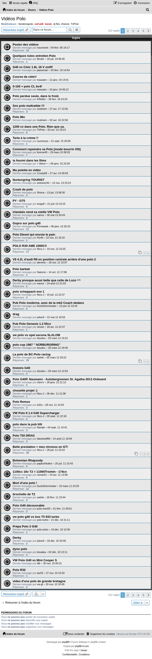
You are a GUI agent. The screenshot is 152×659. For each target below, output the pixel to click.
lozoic (48, 24)
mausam (42, 79)
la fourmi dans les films (29, 160)
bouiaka (41, 552)
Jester (84, 650)
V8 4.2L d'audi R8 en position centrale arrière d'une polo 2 (54, 259)
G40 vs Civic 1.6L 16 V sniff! (33, 67)
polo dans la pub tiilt (27, 424)
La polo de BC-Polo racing (32, 354)
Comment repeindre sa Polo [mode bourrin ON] (47, 149)
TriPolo (75, 24)
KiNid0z (41, 99)
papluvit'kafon (44, 463)
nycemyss (42, 141)
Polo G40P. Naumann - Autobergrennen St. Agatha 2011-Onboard (59, 379)
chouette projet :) (25, 390)
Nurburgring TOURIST (28, 179)
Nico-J (40, 248)
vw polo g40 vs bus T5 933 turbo (36, 516)
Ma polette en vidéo (27, 170)
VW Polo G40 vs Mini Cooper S (35, 560)
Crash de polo (23, 189)
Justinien (42, 108)
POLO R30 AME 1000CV (30, 245)
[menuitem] (33, 3)
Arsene (65, 24)
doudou (41, 338)
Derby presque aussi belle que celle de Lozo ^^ (47, 280)
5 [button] (143, 31)
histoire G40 (21, 368)
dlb (38, 563)
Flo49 (40, 237)
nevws (40, 326)
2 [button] (128, 31)
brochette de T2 (24, 494)
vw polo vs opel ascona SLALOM (36, 335)
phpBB (65, 642)
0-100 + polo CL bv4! (27, 86)
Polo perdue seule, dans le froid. (36, 96)
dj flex (56, 24)
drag (16, 314)
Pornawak (42, 226)
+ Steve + (42, 163)
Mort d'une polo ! (25, 483)
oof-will (39, 24)
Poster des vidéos (26, 44)
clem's (40, 382)
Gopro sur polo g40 (27, 223)
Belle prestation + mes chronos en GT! (40, 447)
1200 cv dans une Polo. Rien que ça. (39, 126)
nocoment (42, 47)
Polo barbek (21, 269)
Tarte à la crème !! (25, 138)
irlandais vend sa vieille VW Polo (36, 212)
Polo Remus (21, 401)
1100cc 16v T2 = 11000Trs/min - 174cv (40, 471)
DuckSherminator (46, 306)
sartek (40, 357)
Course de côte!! (25, 76)
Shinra (40, 192)
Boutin (40, 59)
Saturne (41, 272)
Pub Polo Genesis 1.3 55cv (32, 323)
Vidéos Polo (13, 18)
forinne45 (42, 152)
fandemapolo (26, 24)
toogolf (41, 203)
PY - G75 (19, 200)
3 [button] (133, 31)
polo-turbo (42, 519)
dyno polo (20, 549)
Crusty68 (42, 173)
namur (40, 215)
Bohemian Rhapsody (28, 460)
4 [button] (138, 31)
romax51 (42, 474)
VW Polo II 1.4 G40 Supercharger (36, 413)
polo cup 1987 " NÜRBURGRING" (36, 344)
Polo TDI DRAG (24, 435)
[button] (148, 31)
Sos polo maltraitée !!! (29, 105)
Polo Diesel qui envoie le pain (34, 234)
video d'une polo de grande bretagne (39, 581)
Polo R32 (19, 570)
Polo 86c (19, 117)
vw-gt (40, 584)
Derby (17, 537)
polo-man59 (43, 508)
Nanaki (41, 427)
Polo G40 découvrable (29, 505)
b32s (39, 404)
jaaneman (42, 70)
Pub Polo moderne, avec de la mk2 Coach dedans (48, 303)
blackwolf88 (43, 438)
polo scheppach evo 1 (28, 291)
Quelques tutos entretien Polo (34, 56)
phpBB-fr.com (82, 646)
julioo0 (40, 317)
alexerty (41, 262)
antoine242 (43, 182)
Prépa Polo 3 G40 (25, 526)
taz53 (40, 573)
